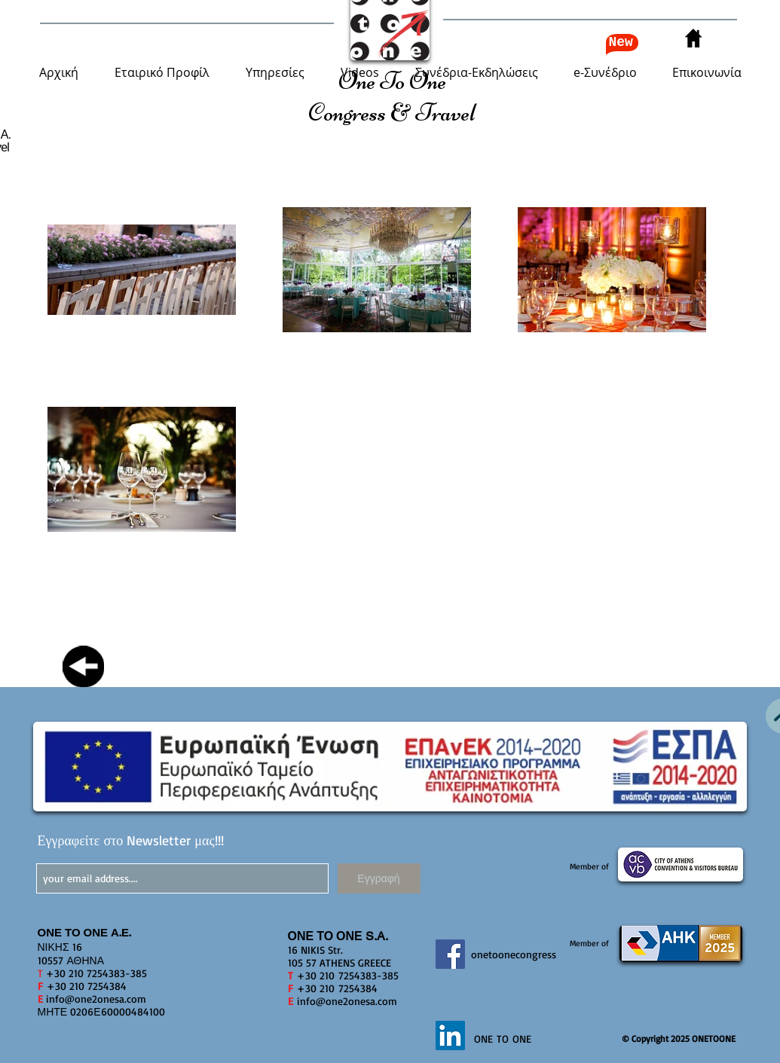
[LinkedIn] (450, 1035)
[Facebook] (450, 954)
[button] (162, 73)
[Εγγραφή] (379, 878)
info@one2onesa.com (96, 998)
